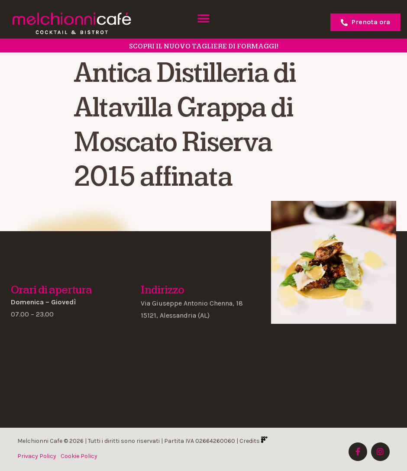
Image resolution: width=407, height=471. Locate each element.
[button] (203, 18)
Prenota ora (365, 22)
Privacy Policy (36, 456)
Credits (253, 441)
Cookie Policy (79, 456)
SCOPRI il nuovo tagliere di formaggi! (203, 46)
